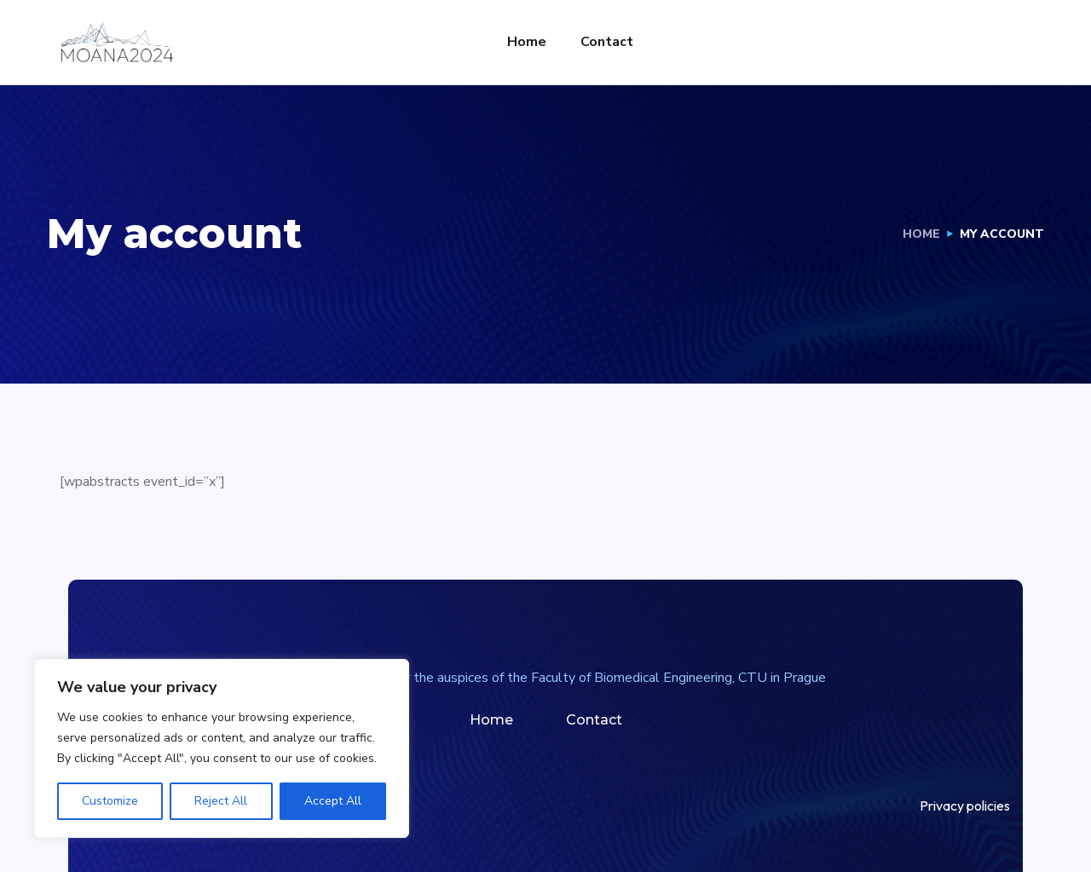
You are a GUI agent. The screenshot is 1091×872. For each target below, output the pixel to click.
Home (526, 41)
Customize (110, 801)
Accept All (332, 801)
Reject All (220, 801)
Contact (606, 41)
